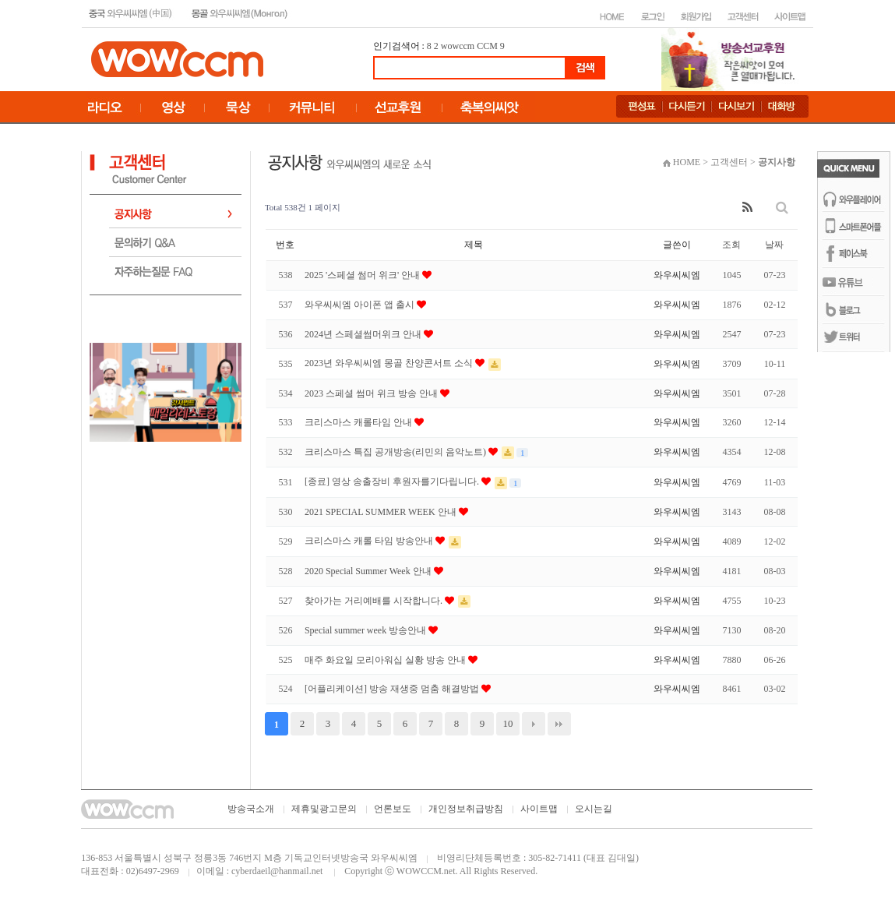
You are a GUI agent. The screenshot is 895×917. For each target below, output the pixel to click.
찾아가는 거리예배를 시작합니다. (375, 600)
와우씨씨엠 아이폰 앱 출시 (361, 304)
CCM (487, 46)
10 (507, 723)
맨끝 (559, 723)
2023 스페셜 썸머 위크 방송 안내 (372, 393)
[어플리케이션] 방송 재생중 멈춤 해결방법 (393, 688)
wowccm (457, 46)
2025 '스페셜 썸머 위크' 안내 (363, 275)
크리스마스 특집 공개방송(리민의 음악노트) (396, 451)
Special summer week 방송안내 (366, 630)
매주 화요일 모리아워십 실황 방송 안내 (386, 659)
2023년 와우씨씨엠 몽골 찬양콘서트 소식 (390, 363)
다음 (533, 723)
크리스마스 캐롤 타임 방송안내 (370, 540)
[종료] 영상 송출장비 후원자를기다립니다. (393, 481)
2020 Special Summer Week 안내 (369, 571)
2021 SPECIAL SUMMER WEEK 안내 (382, 511)
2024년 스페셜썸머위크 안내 (364, 334)
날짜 (774, 244)
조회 (731, 244)
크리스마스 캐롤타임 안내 (359, 422)
